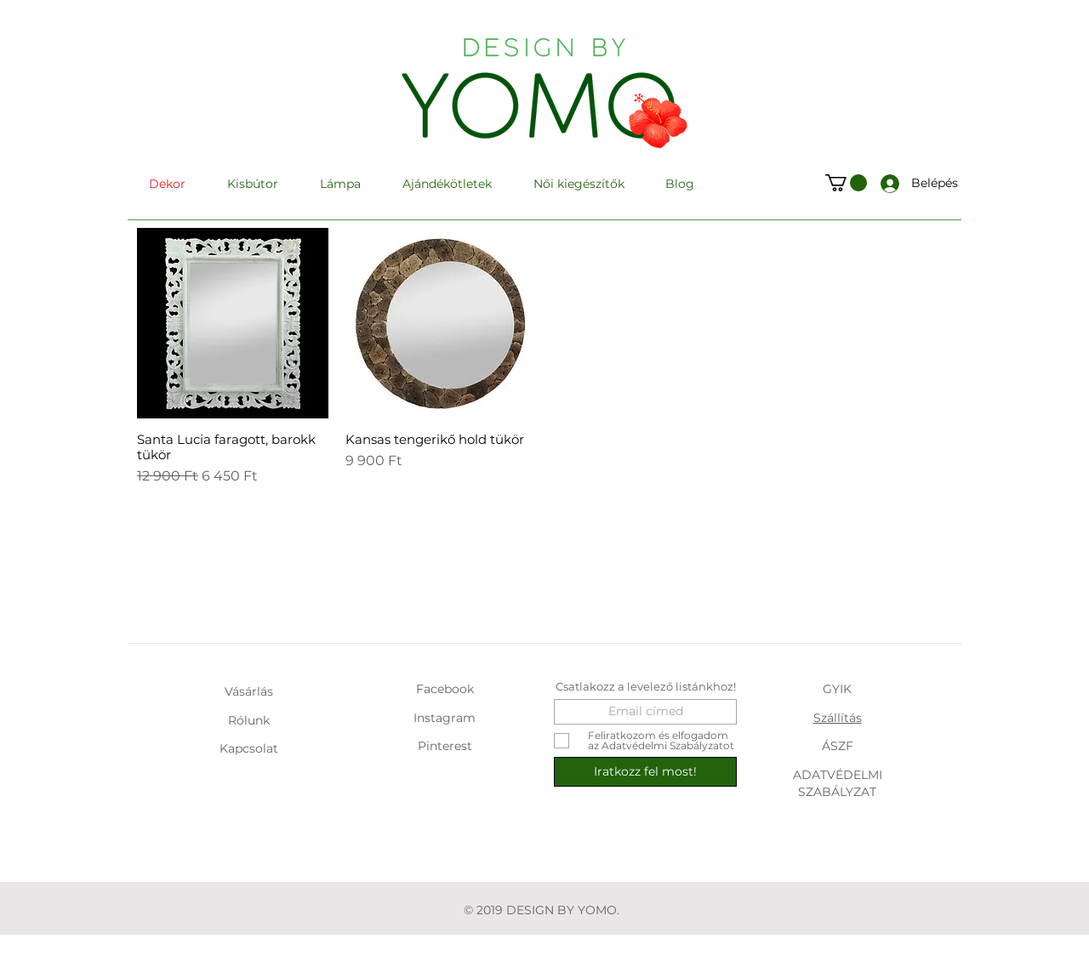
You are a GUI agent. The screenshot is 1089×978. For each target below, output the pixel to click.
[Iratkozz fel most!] (645, 772)
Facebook (445, 689)
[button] (846, 182)
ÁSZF (837, 745)
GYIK (837, 689)
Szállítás (837, 717)
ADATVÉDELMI (837, 774)
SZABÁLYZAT (837, 791)
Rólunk (249, 720)
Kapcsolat (249, 748)
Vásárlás (249, 691)
